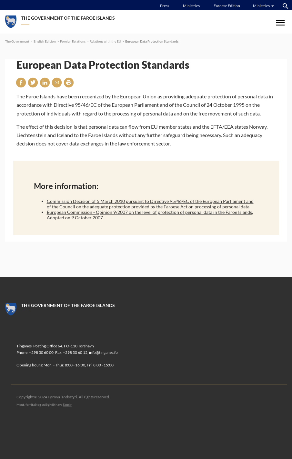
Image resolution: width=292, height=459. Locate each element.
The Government (17, 41)
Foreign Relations (73, 41)
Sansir (67, 404)
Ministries (191, 5)
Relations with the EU (105, 41)
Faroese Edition (227, 5)
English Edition (45, 41)
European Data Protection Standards (151, 41)
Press (164, 5)
